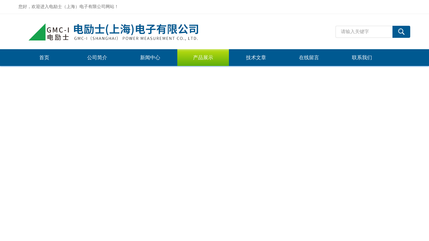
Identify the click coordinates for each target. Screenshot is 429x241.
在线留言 (309, 57)
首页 (44, 57)
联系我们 (362, 57)
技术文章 (256, 57)
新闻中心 (150, 57)
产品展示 (203, 57)
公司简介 (97, 57)
